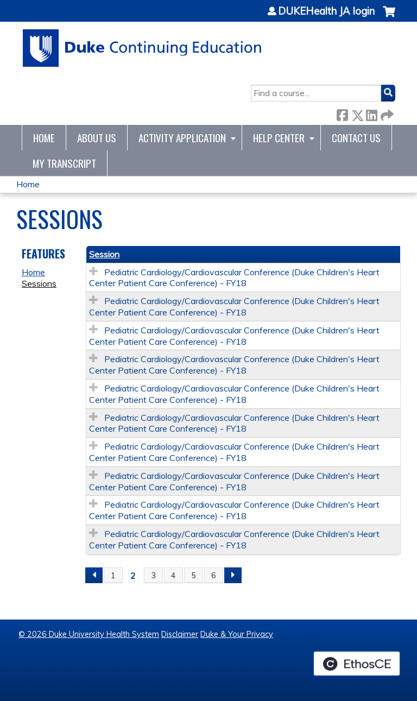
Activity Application (182, 138)
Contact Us (356, 138)
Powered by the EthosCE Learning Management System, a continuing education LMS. (357, 664)
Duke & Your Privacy (236, 634)
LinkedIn (371, 113)
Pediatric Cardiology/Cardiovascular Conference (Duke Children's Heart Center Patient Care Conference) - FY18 (234, 278)
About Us (96, 138)
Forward (386, 113)
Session (104, 254)
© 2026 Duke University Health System (88, 634)
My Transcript (64, 163)
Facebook (342, 113)
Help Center (279, 138)
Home (44, 138)
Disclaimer (179, 634)
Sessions (39, 283)
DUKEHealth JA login (326, 11)
